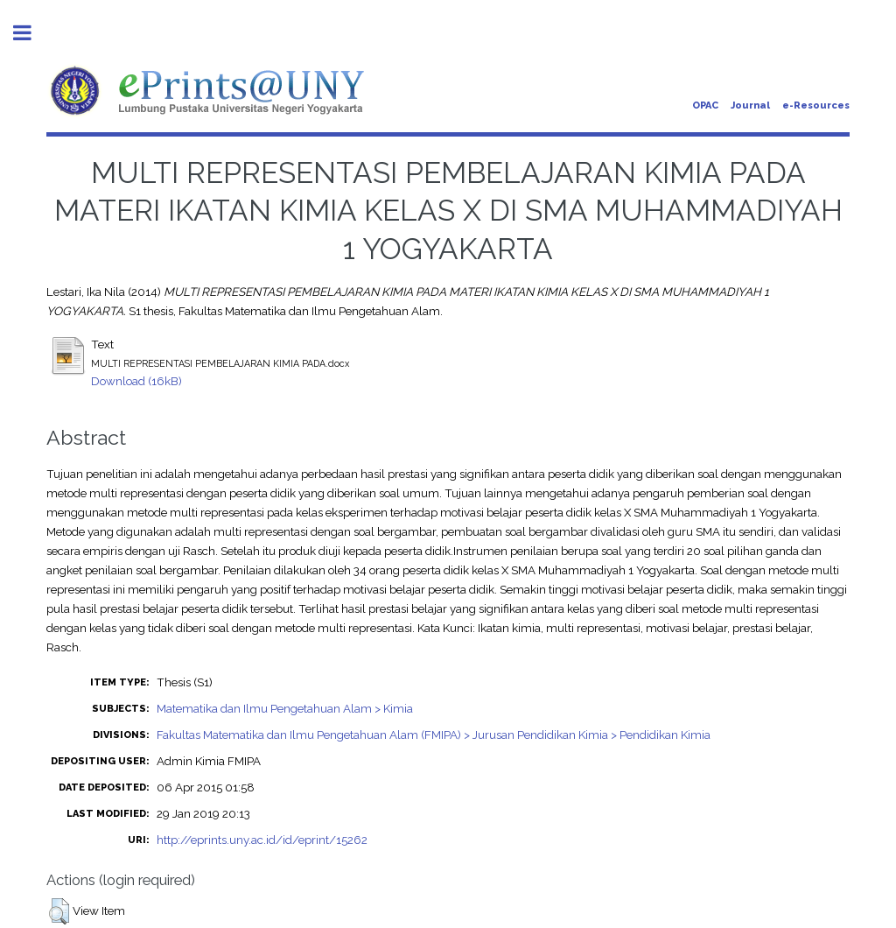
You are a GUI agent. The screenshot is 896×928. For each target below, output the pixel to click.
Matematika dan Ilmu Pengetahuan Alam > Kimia (285, 708)
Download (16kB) (136, 381)
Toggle (31, 33)
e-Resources (816, 105)
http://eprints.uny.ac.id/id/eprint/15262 (262, 840)
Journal (750, 105)
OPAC (705, 105)
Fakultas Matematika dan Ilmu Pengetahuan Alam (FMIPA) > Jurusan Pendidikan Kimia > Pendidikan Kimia (433, 735)
